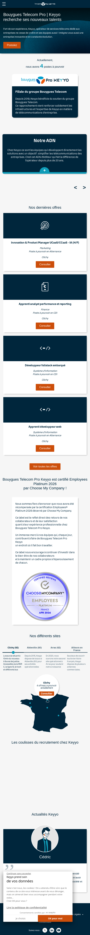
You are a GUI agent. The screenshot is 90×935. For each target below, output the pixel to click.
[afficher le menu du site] (4, 4)
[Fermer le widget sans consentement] (19, 873)
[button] (5, 933)
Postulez (12, 45)
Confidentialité (45, 922)
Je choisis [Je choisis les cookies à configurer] (20, 918)
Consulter (45, 264)
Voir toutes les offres (45, 466)
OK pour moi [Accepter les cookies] (55, 918)
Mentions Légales (73, 914)
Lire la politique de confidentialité (27, 907)
